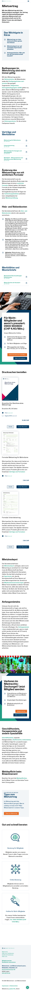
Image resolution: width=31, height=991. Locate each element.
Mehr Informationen (20, 358)
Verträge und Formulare (17, 472)
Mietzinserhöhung (12, 198)
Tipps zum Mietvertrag (11, 813)
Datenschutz (14, 985)
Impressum (5, 985)
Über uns (4, 956)
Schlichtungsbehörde (11, 193)
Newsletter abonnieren (9, 962)
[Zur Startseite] (11, 1)
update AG (12, 988)
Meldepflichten (21, 778)
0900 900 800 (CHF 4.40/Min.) (17, 354)
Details (10, 426)
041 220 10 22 (6, 973)
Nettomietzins (9, 79)
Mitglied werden (21, 711)
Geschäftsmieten (7, 737)
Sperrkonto (8, 576)
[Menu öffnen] (28, 1)
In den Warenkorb (22, 426)
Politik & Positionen (7, 955)
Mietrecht (5, 951)
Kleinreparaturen (10, 121)
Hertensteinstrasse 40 (8, 969)
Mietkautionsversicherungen (14, 582)
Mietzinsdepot (9, 566)
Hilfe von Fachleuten (8, 953)
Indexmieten (26, 739)
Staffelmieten (17, 739)
